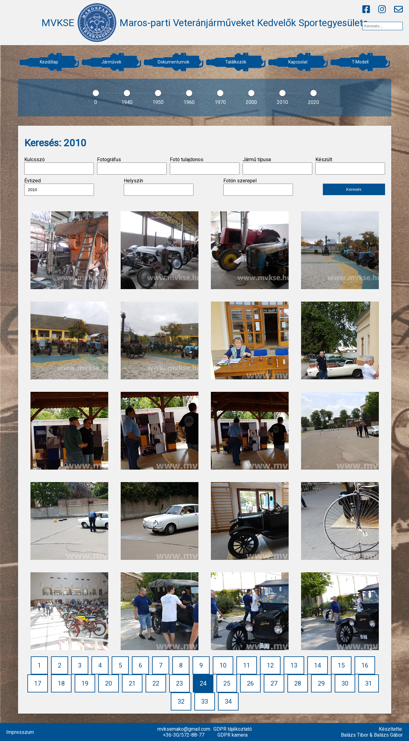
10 (223, 665)
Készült (350, 166)
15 (341, 665)
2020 (313, 102)
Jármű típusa (277, 166)
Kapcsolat (298, 61)
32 (181, 701)
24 (203, 683)
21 (132, 683)
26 (250, 683)
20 (108, 683)
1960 (189, 102)
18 (61, 683)
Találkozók (235, 61)
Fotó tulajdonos (204, 166)
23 (179, 683)
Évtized (59, 187)
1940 (126, 102)
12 (270, 665)
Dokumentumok (173, 61)
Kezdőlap (49, 61)
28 (297, 683)
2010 (282, 102)
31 (368, 683)
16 (364, 665)
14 (317, 665)
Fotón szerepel (258, 187)
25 (226, 683)
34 (228, 701)
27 (274, 683)
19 (84, 683)
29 (321, 683)
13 (293, 665)
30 (345, 683)
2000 (251, 102)
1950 (158, 102)
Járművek (111, 61)
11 (246, 665)
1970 (220, 102)
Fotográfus (132, 166)
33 (204, 701)
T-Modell (360, 61)
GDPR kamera (232, 735)
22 (155, 683)
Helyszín (158, 187)
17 (37, 683)
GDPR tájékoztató (232, 729)
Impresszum (20, 732)
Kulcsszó (59, 166)
